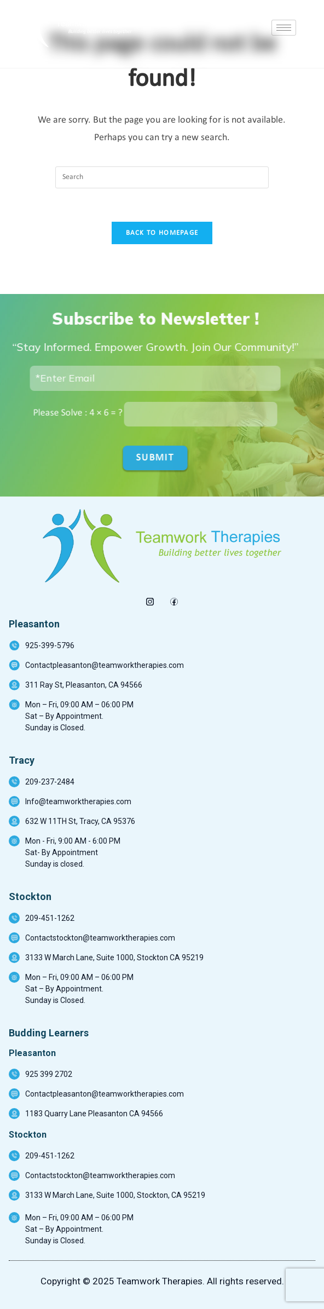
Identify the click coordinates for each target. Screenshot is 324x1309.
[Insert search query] (162, 177)
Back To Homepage (162, 233)
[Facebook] (174, 599)
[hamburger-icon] (283, 28)
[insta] (150, 599)
